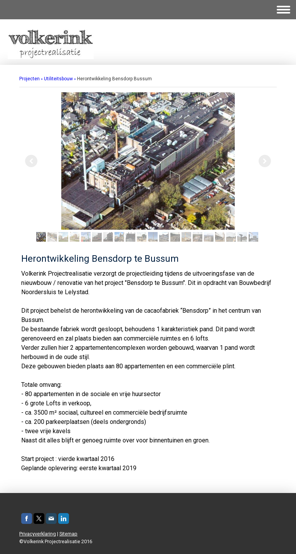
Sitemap (68, 534)
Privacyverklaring (37, 534)
